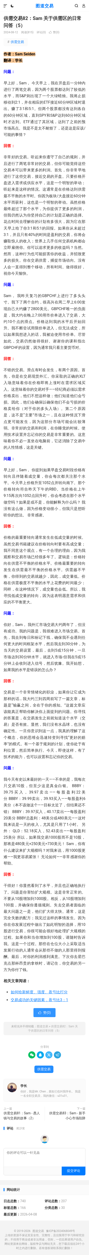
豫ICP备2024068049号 (60, 1231)
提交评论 (73, 1171)
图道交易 (45, 5)
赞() (54, 32)
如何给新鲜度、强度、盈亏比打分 (39, 992)
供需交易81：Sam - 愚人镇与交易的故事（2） (22, 1115)
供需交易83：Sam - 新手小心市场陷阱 (67, 1115)
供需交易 (15, 42)
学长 (23, 1086)
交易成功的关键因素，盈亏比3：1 (39, 1000)
